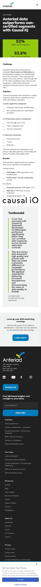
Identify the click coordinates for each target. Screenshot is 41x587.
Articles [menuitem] (7, 485)
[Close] (36, 564)
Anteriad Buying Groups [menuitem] (13, 473)
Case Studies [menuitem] (9, 492)
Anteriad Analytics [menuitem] (11, 456)
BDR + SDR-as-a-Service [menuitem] (14, 437)
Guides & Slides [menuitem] (10, 503)
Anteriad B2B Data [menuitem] (11, 424)
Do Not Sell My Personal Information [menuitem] (18, 560)
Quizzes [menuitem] (8, 507)
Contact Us (10, 387)
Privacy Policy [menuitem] (10, 552)
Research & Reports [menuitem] (12, 496)
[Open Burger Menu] (37, 5)
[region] (20, 574)
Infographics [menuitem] (9, 510)
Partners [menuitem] (8, 526)
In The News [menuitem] (9, 533)
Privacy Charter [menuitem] (10, 556)
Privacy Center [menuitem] (10, 549)
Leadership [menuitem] (9, 522)
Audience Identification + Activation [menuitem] (17, 427)
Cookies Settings (20, 584)
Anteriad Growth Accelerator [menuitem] (15, 460)
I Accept (20, 579)
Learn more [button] (20, 337)
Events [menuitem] (7, 530)
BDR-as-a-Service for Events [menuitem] (15, 469)
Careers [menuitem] (7, 537)
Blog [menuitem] (6, 488)
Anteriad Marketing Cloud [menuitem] (14, 444)
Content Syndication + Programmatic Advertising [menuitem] (18, 464)
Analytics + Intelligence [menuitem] (13, 440)
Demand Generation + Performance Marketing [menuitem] (17, 432)
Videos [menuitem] (7, 499)
